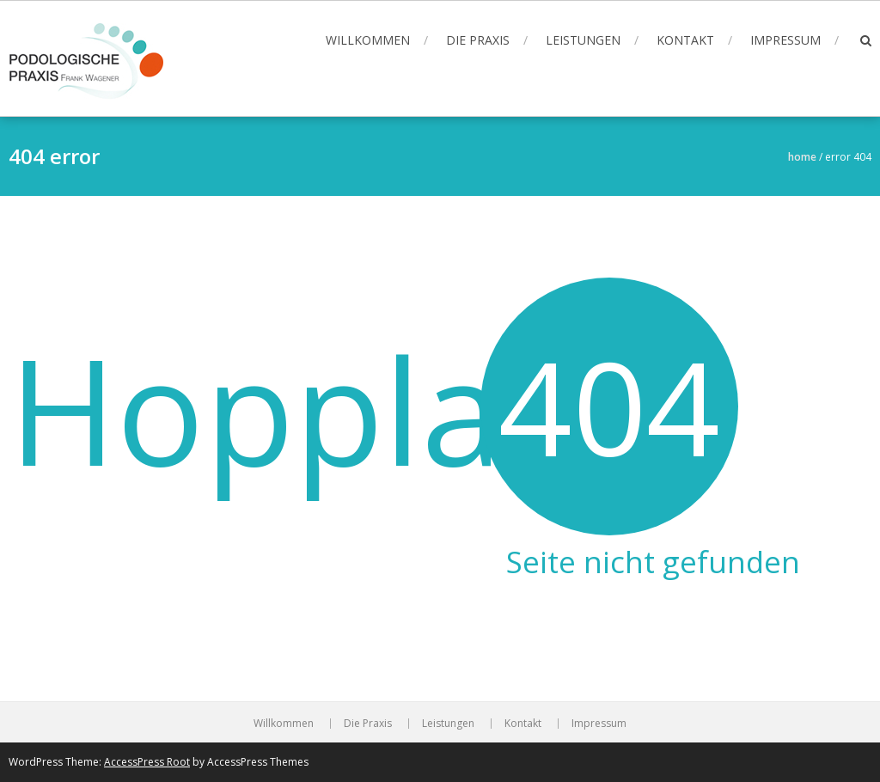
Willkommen (368, 40)
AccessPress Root (147, 762)
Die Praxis (478, 40)
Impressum (785, 40)
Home (802, 157)
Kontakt (685, 40)
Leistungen (583, 40)
